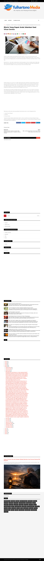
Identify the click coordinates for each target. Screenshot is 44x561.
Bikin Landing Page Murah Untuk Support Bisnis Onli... (16, 392)
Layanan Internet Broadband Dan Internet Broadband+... (17, 376)
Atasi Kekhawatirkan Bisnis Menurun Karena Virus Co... (16, 381)
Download (16, 502)
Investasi (11, 504)
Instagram (6, 504)
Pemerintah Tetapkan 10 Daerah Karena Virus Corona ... (17, 404)
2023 (6, 431)
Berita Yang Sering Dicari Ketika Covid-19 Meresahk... (16, 387)
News (13, 506)
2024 (6, 432)
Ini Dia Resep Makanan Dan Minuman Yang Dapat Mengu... (17, 405)
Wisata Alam (7, 224)
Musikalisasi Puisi (7, 506)
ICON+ (34, 502)
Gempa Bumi (29, 502)
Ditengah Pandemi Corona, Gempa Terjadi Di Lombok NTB (17, 416)
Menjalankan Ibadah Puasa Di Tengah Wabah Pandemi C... (17, 415)
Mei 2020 (8, 418)
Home (5, 20)
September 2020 (9, 423)
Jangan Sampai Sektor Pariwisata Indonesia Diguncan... (17, 388)
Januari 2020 (8, 367)
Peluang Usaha (19, 24)
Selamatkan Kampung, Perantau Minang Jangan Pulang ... (17, 373)
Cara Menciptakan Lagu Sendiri (14, 311)
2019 (6, 365)
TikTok (6, 244)
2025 (6, 433)
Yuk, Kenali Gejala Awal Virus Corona (13, 379)
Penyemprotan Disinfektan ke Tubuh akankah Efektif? (16, 372)
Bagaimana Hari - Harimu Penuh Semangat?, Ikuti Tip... (16, 408)
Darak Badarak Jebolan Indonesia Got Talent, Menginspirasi (19, 316)
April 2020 (8, 371)
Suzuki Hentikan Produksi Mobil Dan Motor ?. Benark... (16, 378)
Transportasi (26, 508)
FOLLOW (38, 215)
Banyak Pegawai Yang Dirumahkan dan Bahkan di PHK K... (17, 400)
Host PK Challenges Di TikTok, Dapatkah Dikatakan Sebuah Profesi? (21, 307)
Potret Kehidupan (31, 506)
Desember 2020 (9, 427)
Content (10, 20)
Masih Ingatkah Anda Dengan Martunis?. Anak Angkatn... (17, 374)
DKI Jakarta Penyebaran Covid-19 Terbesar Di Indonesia (17, 394)
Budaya (6, 222)
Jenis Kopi (16, 504)
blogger (38, 137)
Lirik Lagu (26, 504)
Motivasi (15, 24)
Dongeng (10, 502)
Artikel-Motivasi (8, 232)
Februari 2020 (9, 368)
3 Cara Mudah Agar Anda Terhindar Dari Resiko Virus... (16, 399)
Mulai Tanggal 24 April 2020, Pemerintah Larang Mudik (16, 414)
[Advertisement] (23, 15)
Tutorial (35, 508)
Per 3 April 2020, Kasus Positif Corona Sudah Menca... (16, 384)
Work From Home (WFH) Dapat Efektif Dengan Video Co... (17, 413)
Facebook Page (16, 20)
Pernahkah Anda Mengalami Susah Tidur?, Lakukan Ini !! (17, 411)
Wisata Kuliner (7, 226)
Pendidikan (24, 506)
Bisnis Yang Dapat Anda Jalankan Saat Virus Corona (16, 390)
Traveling (31, 508)
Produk (6, 508)
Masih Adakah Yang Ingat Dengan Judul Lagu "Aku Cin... (17, 397)
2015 (6, 361)
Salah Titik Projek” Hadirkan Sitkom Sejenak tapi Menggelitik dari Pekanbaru (22, 320)
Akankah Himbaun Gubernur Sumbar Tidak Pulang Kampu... (17, 389)
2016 (6, 362)
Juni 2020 (8, 419)
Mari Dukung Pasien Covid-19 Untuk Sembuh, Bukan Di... (17, 410)
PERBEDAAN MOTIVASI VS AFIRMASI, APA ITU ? (18, 329)
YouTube (6, 511)
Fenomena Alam (22, 502)
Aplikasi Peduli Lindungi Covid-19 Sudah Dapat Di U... (16, 409)
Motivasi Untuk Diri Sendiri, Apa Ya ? (15, 303)
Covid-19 (12, 24)
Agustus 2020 (9, 422)
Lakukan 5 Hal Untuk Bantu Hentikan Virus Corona (16, 377)
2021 (6, 428)
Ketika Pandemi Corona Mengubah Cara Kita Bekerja (16, 382)
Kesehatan (21, 504)
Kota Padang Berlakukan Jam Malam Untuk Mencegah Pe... (17, 393)
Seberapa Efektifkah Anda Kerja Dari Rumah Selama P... (17, 383)
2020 (6, 366)
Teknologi (13, 508)
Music (35, 504)
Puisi (5, 237)
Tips (21, 508)
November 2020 (9, 425)
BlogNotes (8, 24)
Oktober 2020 (9, 424)
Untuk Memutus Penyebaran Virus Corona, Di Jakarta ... (16, 402)
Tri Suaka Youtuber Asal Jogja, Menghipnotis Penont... (16, 398)
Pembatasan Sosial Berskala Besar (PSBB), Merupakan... (17, 403)
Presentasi (37, 506)
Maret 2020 (8, 370)
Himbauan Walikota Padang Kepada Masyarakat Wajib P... (17, 395)
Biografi (6, 234)
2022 (6, 430)
